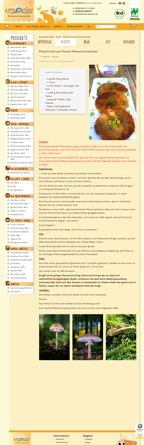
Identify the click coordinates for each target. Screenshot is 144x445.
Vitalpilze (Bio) (17, 142)
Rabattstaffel (60, 439)
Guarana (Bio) (16, 271)
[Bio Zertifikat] (119, 13)
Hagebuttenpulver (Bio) (21, 139)
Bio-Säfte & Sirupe (17, 178)
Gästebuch (58, 26)
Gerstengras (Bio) (18, 114)
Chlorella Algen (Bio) (19, 90)
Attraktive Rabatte (83, 11)
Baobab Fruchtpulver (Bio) (22, 163)
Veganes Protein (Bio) (20, 150)
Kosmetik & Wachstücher (21, 76)
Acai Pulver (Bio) (18, 153)
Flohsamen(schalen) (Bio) (22, 260)
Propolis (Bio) (16, 54)
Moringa (87, 442)
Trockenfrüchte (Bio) (19, 204)
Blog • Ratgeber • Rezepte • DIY (38, 26)
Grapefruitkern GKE (19, 104)
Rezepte (65, 42)
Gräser (12, 109)
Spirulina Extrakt (18, 97)
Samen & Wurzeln (16, 248)
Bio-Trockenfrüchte (18, 195)
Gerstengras (89, 439)
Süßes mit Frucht (18, 211)
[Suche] (106, 26)
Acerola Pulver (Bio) (19, 207)
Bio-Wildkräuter (17, 168)
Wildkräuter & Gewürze (20, 173)
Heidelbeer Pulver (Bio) (21, 132)
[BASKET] (133, 26)
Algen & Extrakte (17, 81)
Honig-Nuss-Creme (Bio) (21, 69)
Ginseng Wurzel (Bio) (20, 253)
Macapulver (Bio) (18, 267)
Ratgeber (129, 42)
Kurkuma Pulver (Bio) (20, 256)
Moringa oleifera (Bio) (20, 128)
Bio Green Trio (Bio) (19, 93)
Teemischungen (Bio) (20, 228)
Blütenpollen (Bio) (18, 47)
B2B (89, 26)
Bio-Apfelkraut (17, 190)
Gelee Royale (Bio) (19, 51)
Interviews (45, 42)
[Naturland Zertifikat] (134, 13)
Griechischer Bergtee (20, 232)
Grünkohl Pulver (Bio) (20, 135)
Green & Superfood (17, 123)
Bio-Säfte (15, 183)
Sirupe (13, 186)
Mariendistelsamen (19, 278)
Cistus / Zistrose (18, 224)
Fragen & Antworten (75, 26)
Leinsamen (15, 263)
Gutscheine (15, 291)
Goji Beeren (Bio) (18, 200)
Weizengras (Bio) (18, 118)
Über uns (18, 26)
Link (115, 308)
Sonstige (12, 283)
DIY (108, 42)
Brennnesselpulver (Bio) (21, 146)
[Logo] (19, 11)
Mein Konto (112, 3)
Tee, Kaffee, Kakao (18, 220)
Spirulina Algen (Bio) (19, 86)
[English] (120, 3)
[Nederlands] (123, 3)
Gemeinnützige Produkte (21, 288)
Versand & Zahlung (62, 442)
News (87, 42)
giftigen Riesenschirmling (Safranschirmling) (77, 275)
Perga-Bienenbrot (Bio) (21, 58)
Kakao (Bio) (15, 235)
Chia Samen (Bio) (18, 274)
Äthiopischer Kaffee (19, 242)
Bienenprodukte (16, 42)
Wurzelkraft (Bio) (18, 62)
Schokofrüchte (17, 214)
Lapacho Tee (16, 239)
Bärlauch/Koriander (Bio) (21, 101)
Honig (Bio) (15, 65)
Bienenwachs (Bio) (19, 72)
